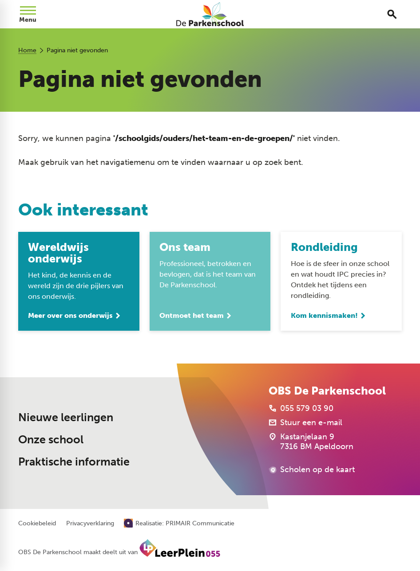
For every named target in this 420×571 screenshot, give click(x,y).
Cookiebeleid (37, 523)
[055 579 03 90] (301, 409)
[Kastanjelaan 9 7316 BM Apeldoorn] (311, 442)
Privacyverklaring (90, 523)
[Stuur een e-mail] (305, 423)
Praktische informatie (74, 462)
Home (27, 50)
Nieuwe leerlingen (65, 417)
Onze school (50, 439)
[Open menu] (28, 14)
